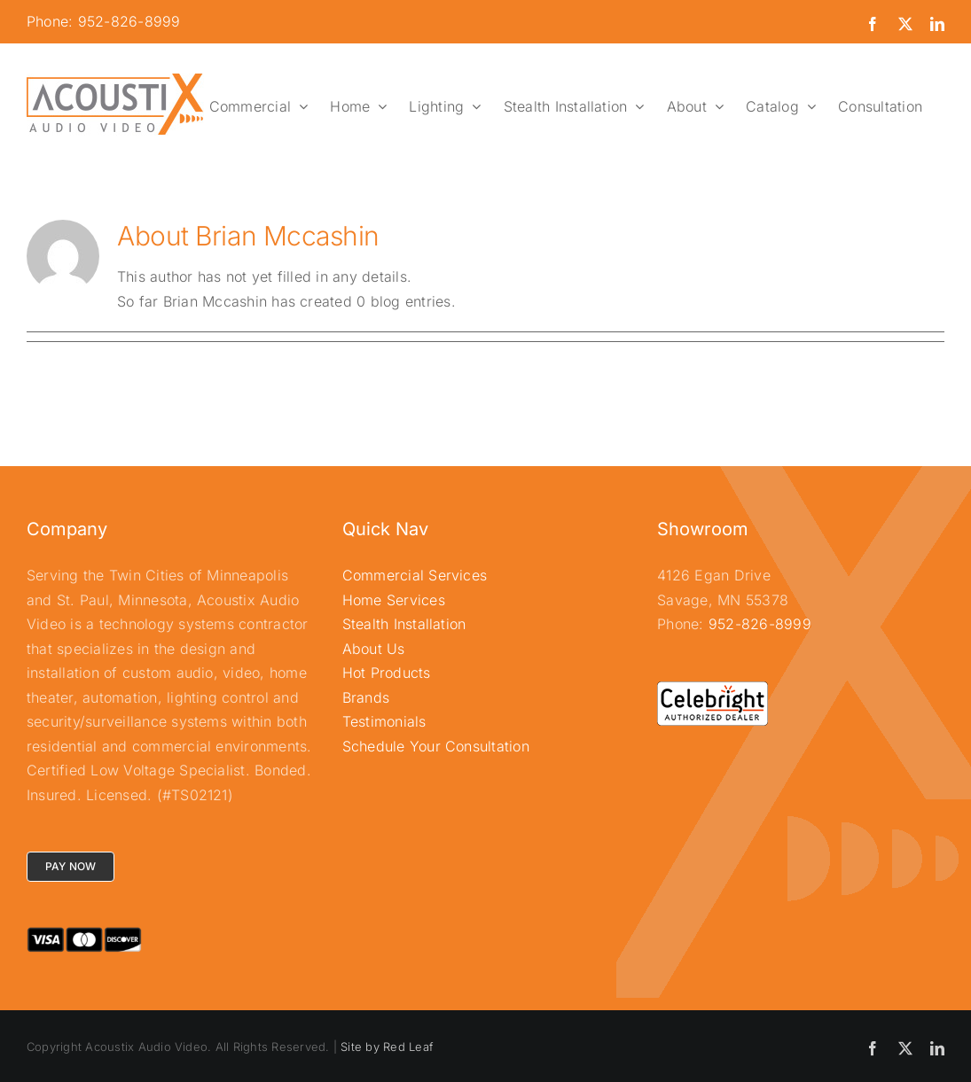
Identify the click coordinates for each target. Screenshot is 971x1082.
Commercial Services (415, 575)
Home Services (393, 600)
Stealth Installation (404, 624)
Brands (365, 697)
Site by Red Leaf (387, 1046)
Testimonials (384, 721)
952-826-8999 (760, 624)
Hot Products (386, 672)
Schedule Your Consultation (435, 746)
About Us (373, 649)
